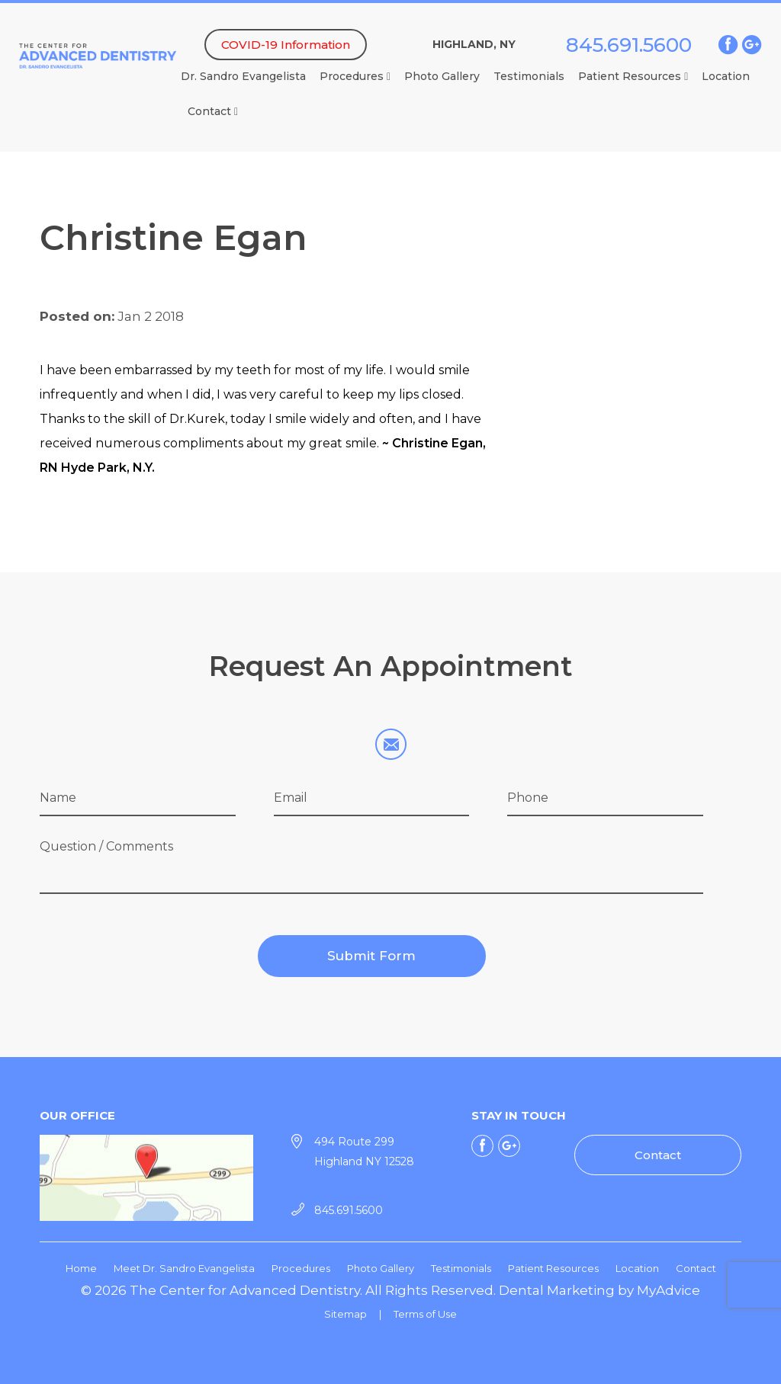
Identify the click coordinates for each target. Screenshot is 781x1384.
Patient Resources (633, 76)
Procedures (355, 76)
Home (81, 1268)
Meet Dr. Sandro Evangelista (184, 1268)
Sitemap (345, 1314)
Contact (213, 111)
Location (726, 76)
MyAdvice (668, 1290)
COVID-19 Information (285, 44)
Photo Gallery (442, 76)
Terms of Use (425, 1314)
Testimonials (528, 76)
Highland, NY (474, 44)
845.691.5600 (629, 45)
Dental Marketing (557, 1290)
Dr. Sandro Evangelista (243, 76)
